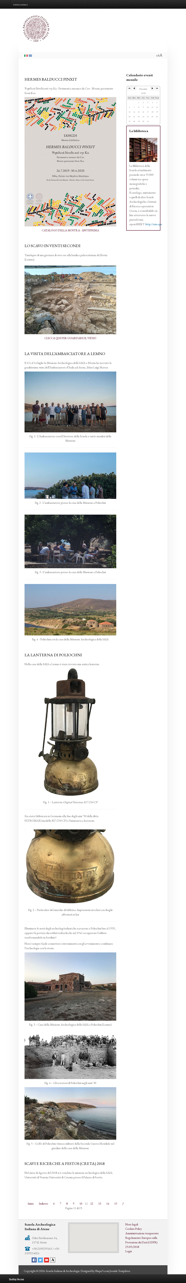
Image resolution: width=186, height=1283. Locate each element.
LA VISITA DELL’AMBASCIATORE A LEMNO (65, 353)
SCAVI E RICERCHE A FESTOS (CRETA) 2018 (65, 1163)
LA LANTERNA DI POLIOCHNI (53, 655)
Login (128, 1251)
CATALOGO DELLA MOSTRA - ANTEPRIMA (70, 230)
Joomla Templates (120, 1271)
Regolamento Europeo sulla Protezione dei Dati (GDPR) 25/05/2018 (141, 1242)
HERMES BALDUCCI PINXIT (51, 79)
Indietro (43, 1203)
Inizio (31, 1203)
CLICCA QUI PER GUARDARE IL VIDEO (70, 338)
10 (80, 1203)
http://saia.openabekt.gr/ (159, 224)
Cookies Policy (133, 1229)
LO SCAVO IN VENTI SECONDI (52, 245)
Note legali (131, 1224)
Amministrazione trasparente (142, 1233)
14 (107, 1203)
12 (91, 1203)
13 (99, 1203)
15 (115, 1203)
